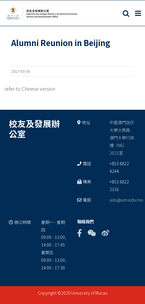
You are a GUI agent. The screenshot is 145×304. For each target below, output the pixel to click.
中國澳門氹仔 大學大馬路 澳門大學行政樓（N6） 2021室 (121, 137)
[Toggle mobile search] (126, 13)
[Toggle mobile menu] (138, 13)
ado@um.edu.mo (126, 200)
